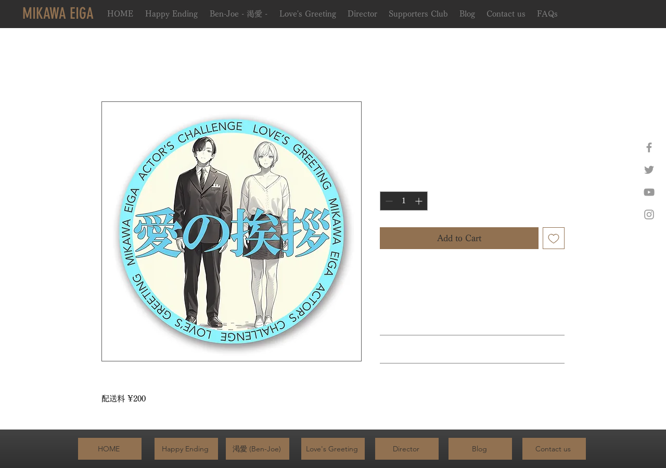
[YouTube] (649, 192)
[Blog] (480, 449)
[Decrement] (387, 201)
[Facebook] (649, 147)
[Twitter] (649, 169)
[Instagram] (649, 214)
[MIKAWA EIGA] (58, 13)
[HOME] (110, 449)
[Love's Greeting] (333, 449)
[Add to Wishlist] (554, 238)
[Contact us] (554, 449)
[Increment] (419, 201)
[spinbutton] (403, 201)
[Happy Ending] (186, 449)
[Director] (407, 449)
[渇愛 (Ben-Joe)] (257, 449)
